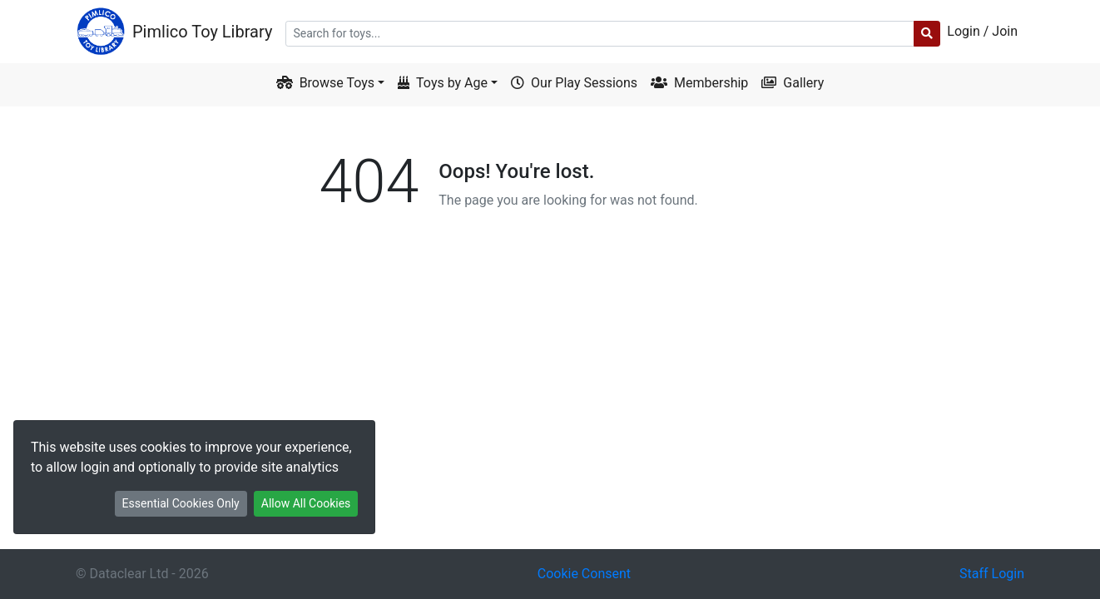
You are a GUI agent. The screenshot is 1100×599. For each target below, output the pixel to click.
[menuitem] (654, 31)
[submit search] (927, 34)
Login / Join (982, 31)
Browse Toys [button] (325, 83)
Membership (699, 83)
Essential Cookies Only (181, 503)
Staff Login (991, 574)
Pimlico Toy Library (202, 32)
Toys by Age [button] (443, 83)
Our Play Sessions (574, 83)
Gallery (792, 83)
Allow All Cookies (306, 503)
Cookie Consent (584, 574)
